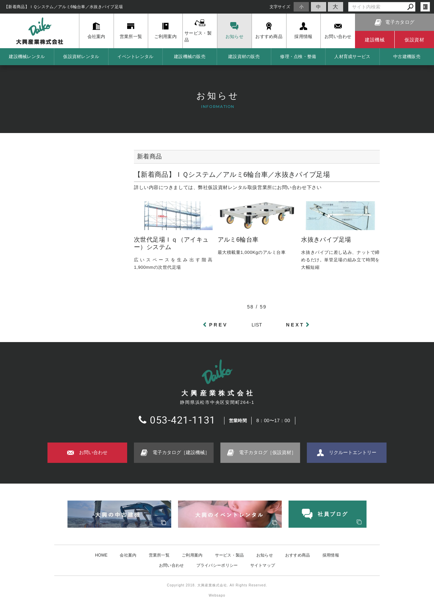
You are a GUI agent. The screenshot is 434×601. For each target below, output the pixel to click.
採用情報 (330, 554)
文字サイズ (280, 7)
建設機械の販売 (189, 56)
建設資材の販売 (244, 56)
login (425, 7)
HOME (101, 554)
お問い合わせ (171, 565)
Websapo (217, 595)
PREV (218, 324)
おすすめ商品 (297, 554)
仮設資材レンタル (81, 56)
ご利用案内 (192, 554)
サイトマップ (262, 565)
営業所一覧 (159, 554)
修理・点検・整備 (298, 56)
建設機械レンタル (27, 56)
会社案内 (128, 554)
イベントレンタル (135, 56)
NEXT (295, 324)
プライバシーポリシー (217, 565)
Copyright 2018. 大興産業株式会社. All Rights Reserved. (217, 585)
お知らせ (264, 554)
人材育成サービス (352, 56)
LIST (257, 324)
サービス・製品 (229, 554)
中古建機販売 (406, 56)
